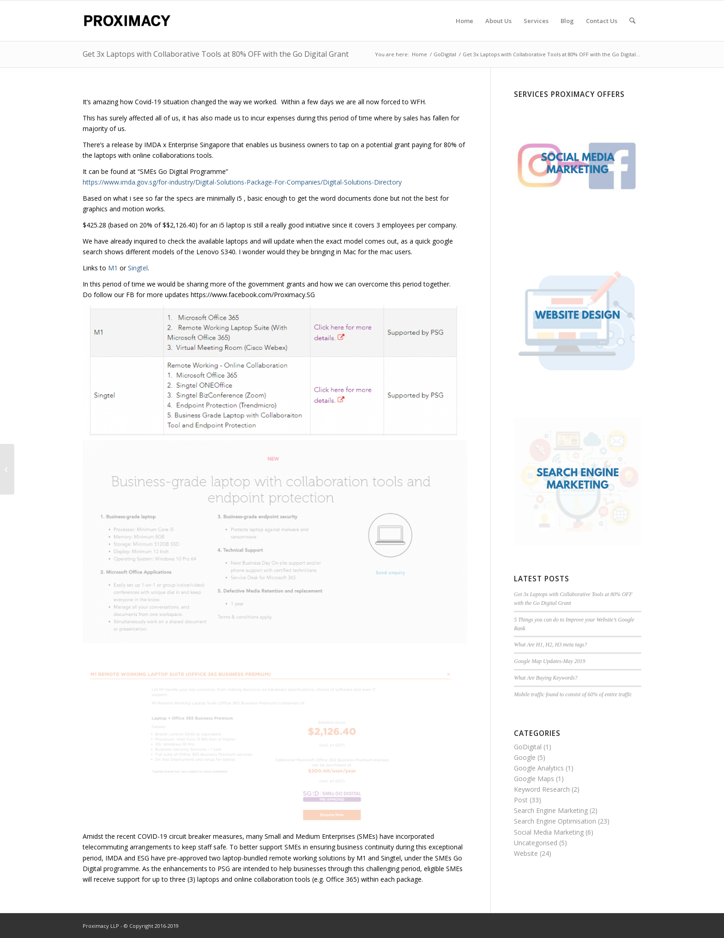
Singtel (138, 267)
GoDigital (528, 746)
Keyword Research (542, 789)
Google (525, 757)
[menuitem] (464, 20)
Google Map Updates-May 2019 (549, 661)
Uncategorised (535, 842)
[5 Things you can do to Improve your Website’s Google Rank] (7, 469)
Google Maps (534, 778)
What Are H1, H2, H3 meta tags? (550, 644)
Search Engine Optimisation (555, 821)
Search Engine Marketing (551, 810)
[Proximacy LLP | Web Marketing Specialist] (127, 20)
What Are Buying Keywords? (545, 678)
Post (521, 799)
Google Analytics (539, 768)
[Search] (632, 20)
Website (526, 853)
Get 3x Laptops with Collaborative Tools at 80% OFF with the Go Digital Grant (216, 54)
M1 (113, 267)
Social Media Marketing (549, 832)
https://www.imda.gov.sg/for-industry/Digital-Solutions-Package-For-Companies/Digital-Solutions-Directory (242, 182)
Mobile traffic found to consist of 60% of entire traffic (573, 694)
